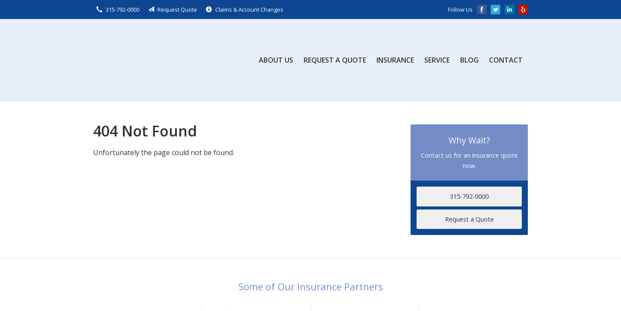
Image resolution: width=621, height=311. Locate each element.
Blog (469, 60)
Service (437, 60)
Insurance (395, 60)
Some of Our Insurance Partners (310, 286)
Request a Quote (335, 60)
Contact (506, 60)
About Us (276, 60)
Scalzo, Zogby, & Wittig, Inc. (158, 60)
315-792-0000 (469, 196)
